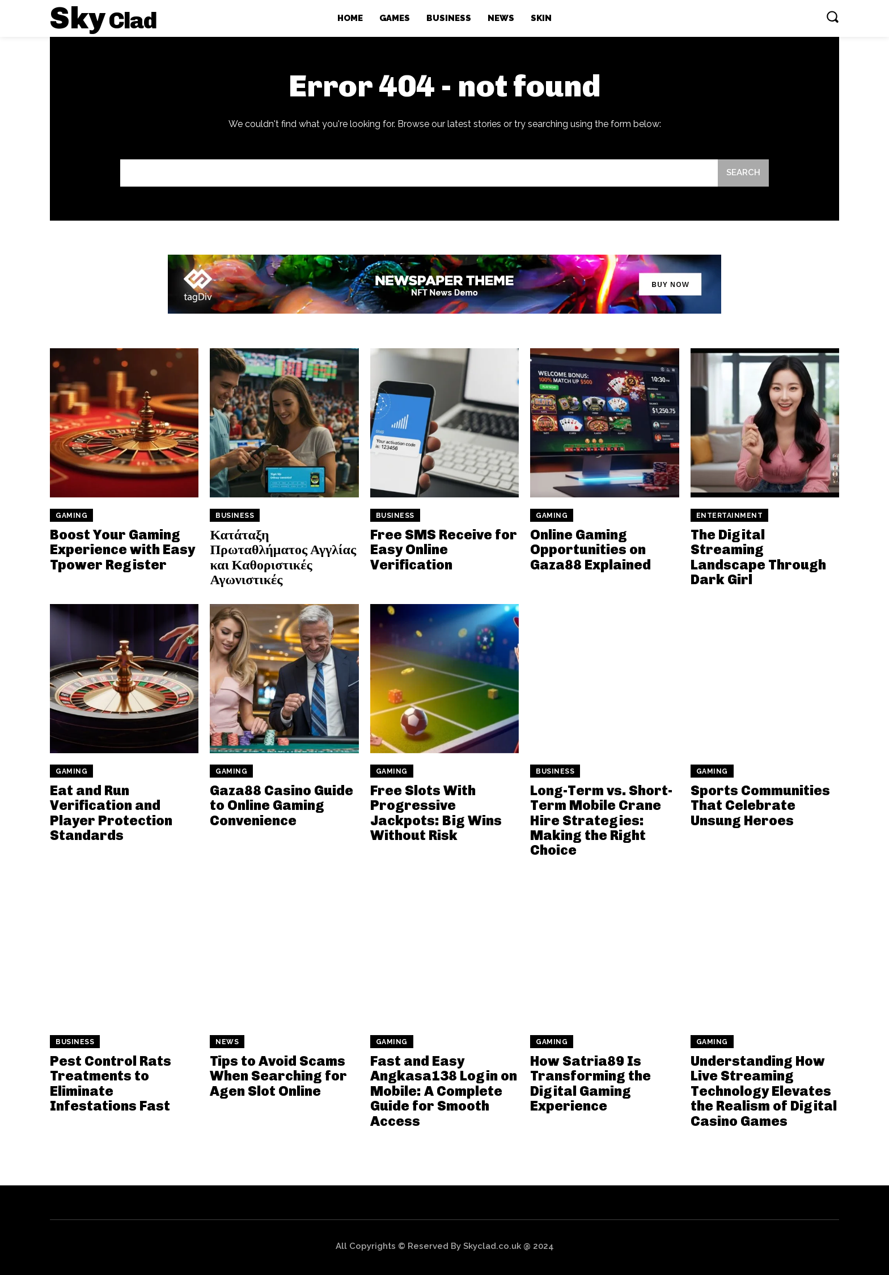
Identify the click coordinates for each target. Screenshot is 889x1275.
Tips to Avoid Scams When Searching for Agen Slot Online (278, 1076)
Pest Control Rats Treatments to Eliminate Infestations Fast (110, 1083)
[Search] (743, 173)
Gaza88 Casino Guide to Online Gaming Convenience (281, 805)
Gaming (71, 516)
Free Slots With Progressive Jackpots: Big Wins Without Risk (436, 812)
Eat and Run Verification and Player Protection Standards (111, 812)
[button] (832, 16)
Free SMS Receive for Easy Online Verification (443, 549)
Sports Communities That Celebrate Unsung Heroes (760, 805)
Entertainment (729, 516)
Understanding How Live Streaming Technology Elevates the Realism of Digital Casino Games (764, 1091)
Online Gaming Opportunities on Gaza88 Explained (590, 549)
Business (234, 516)
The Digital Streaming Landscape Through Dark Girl (758, 557)
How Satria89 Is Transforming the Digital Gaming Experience (590, 1083)
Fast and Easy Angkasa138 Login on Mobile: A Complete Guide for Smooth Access (443, 1091)
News (227, 1042)
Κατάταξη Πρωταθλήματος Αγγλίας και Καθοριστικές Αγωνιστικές (283, 557)
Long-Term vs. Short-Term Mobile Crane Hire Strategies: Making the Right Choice (601, 820)
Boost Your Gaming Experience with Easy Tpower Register (122, 549)
